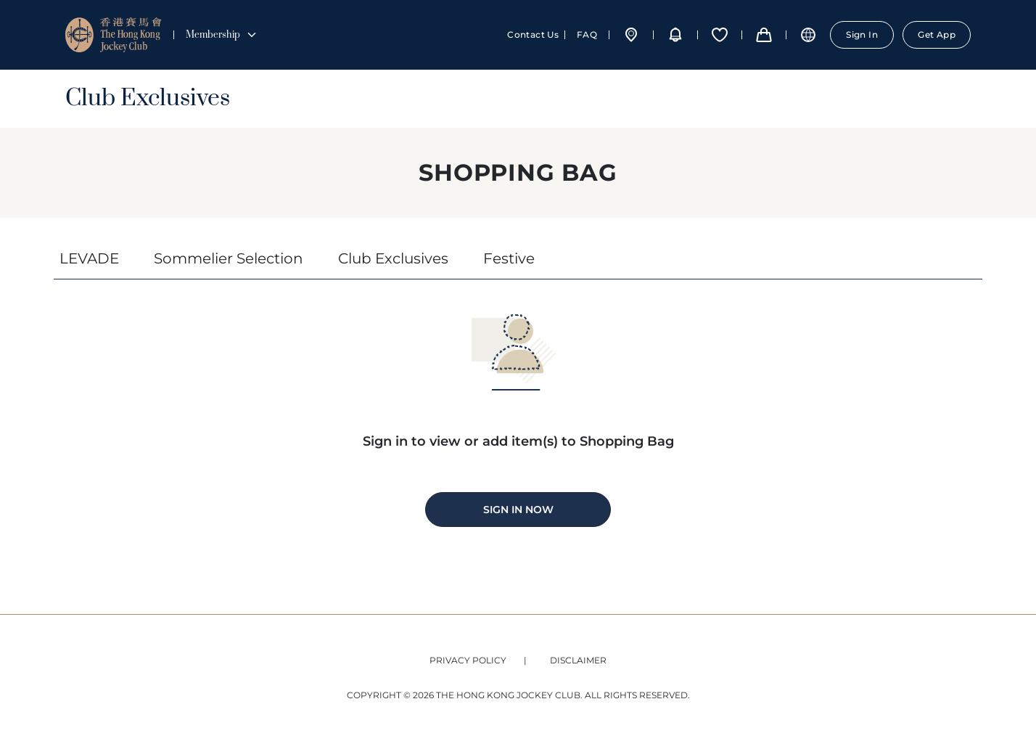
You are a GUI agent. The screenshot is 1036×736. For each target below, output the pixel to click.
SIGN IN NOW (518, 509)
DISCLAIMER (578, 660)
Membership (222, 35)
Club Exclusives (147, 99)
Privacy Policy (467, 660)
